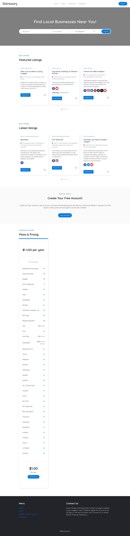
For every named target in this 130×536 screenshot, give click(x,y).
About (63, 4)
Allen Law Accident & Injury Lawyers (31, 72)
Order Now (33, 477)
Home (56, 4)
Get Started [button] (65, 215)
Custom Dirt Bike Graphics (93, 71)
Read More (25, 95)
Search (106, 31)
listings (22, 68)
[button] (61, 179)
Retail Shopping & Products (62, 136)
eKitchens (24, 140)
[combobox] (62, 31)
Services (58, 68)
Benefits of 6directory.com (28, 514)
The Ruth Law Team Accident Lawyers (95, 141)
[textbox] (62, 31)
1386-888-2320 (64, 92)
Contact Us (72, 4)
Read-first (82, 4)
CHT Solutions (57, 140)
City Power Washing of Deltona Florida (64, 72)
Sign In (123, 4)
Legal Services (28, 68)
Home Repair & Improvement (32, 136)
